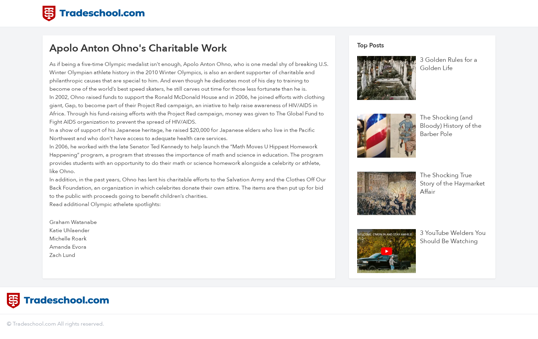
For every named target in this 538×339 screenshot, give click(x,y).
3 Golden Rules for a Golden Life (448, 64)
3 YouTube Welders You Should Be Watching (453, 237)
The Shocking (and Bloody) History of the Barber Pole (450, 126)
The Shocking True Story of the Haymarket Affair (452, 183)
